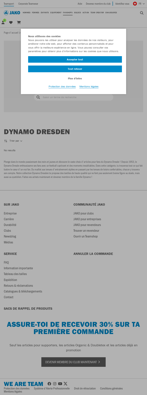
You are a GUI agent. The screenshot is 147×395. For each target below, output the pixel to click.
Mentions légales (89, 86)
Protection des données (62, 86)
